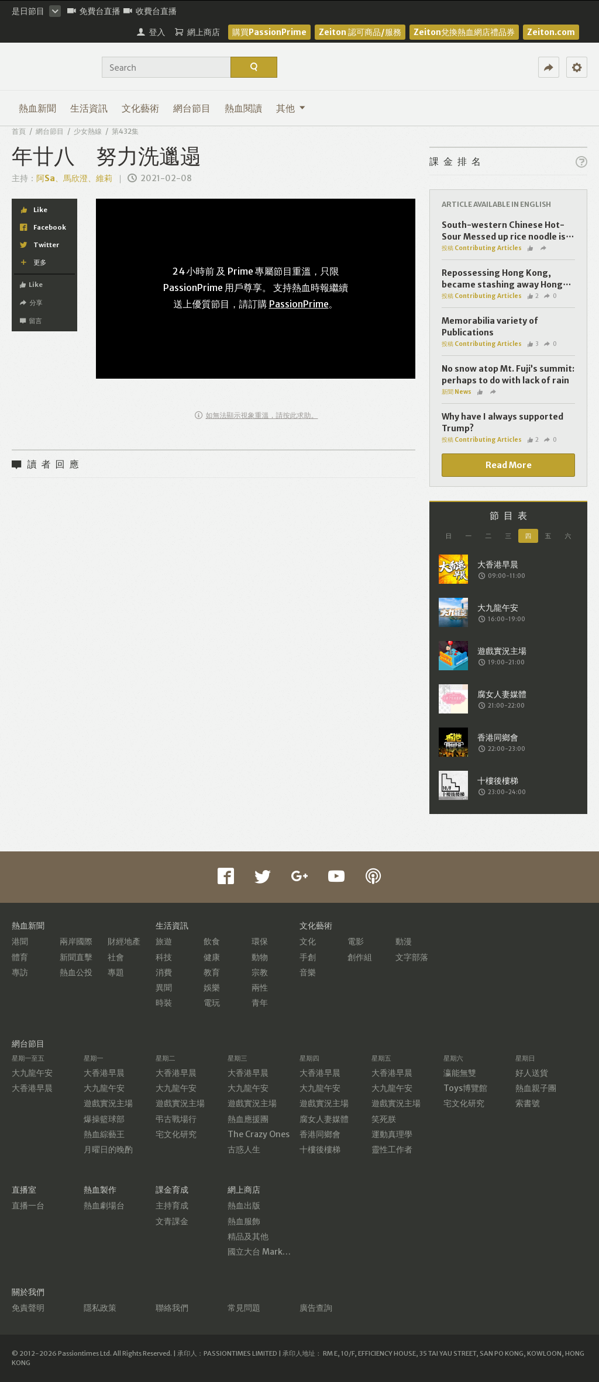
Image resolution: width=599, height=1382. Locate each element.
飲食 (212, 941)
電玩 (212, 1002)
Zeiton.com (551, 32)
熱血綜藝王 (104, 1134)
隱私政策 (100, 1308)
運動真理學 (391, 1134)
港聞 (20, 941)
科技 (164, 957)
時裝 (164, 1002)
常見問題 (244, 1308)
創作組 (359, 957)
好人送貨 (531, 1073)
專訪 (20, 972)
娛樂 (212, 987)
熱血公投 (76, 972)
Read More (509, 465)
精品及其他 (248, 1236)
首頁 (19, 131)
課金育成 (172, 1189)
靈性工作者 (391, 1149)
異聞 (164, 987)
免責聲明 (28, 1308)
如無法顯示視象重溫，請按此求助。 (256, 415)
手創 (308, 957)
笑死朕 (383, 1119)
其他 (290, 108)
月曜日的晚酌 (108, 1149)
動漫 (403, 941)
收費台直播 (150, 11)
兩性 (260, 987)
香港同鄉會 (320, 1134)
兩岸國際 (76, 941)
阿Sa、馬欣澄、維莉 (75, 178)
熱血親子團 (535, 1088)
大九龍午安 (32, 1073)
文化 (308, 941)
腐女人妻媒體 (324, 1119)
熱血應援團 (248, 1119)
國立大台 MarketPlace (270, 1251)
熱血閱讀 (243, 108)
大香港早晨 (32, 1088)
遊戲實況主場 (108, 1103)
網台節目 (192, 108)
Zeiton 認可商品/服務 (360, 32)
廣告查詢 (316, 1308)
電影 (355, 941)
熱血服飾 (244, 1221)
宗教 (260, 972)
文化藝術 (140, 108)
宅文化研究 (176, 1134)
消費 (164, 972)
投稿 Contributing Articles (482, 248)
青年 (260, 1002)
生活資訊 (89, 108)
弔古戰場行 (176, 1119)
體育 (20, 957)
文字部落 (411, 957)
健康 (212, 957)
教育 (212, 972)
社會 (116, 957)
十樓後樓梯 (320, 1149)
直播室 (24, 1189)
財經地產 (124, 941)
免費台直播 (94, 11)
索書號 (527, 1103)
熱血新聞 (37, 108)
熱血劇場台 (104, 1205)
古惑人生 (244, 1149)
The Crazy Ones (259, 1134)
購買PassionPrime (269, 32)
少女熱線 (88, 131)
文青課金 (172, 1221)
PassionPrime (299, 304)
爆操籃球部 (104, 1119)
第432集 (125, 131)
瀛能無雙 (459, 1073)
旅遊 (164, 941)
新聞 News (456, 392)
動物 (260, 957)
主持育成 (172, 1205)
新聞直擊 (76, 957)
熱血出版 (244, 1205)
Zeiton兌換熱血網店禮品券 (464, 32)
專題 (116, 972)
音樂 (308, 972)
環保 (260, 941)
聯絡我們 (172, 1308)
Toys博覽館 (465, 1088)
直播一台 (28, 1205)
